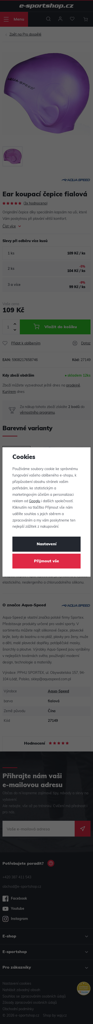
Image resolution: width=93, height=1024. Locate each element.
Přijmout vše (46, 561)
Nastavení (47, 544)
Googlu (34, 501)
